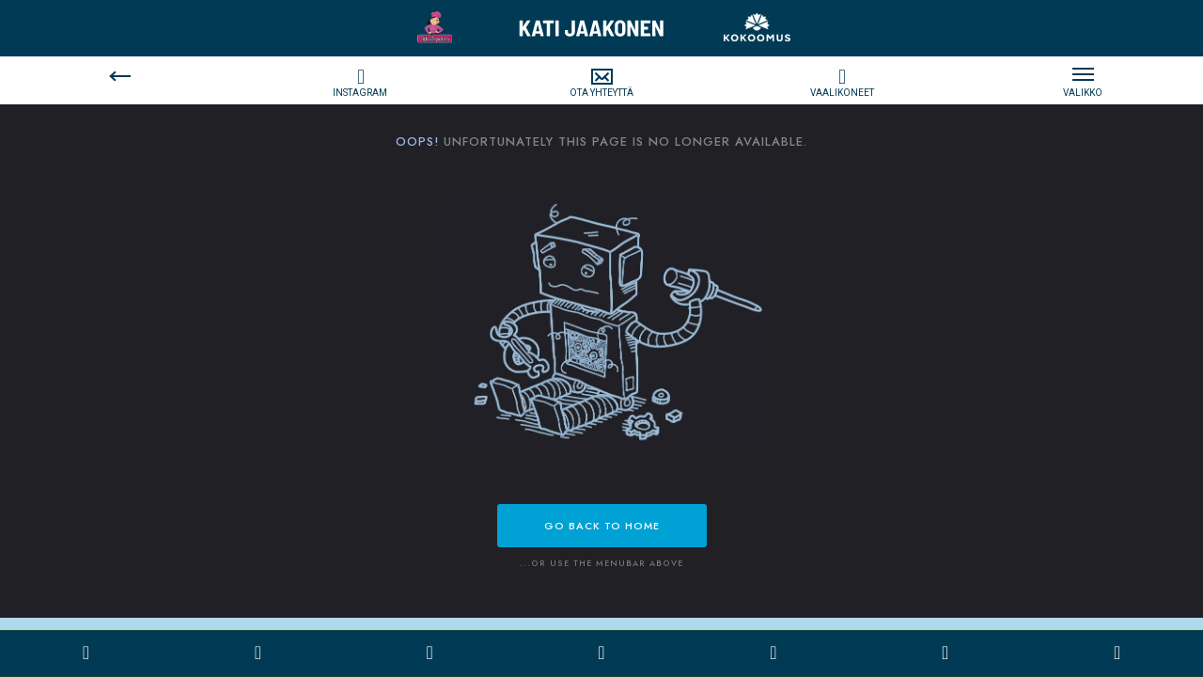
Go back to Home (602, 525)
